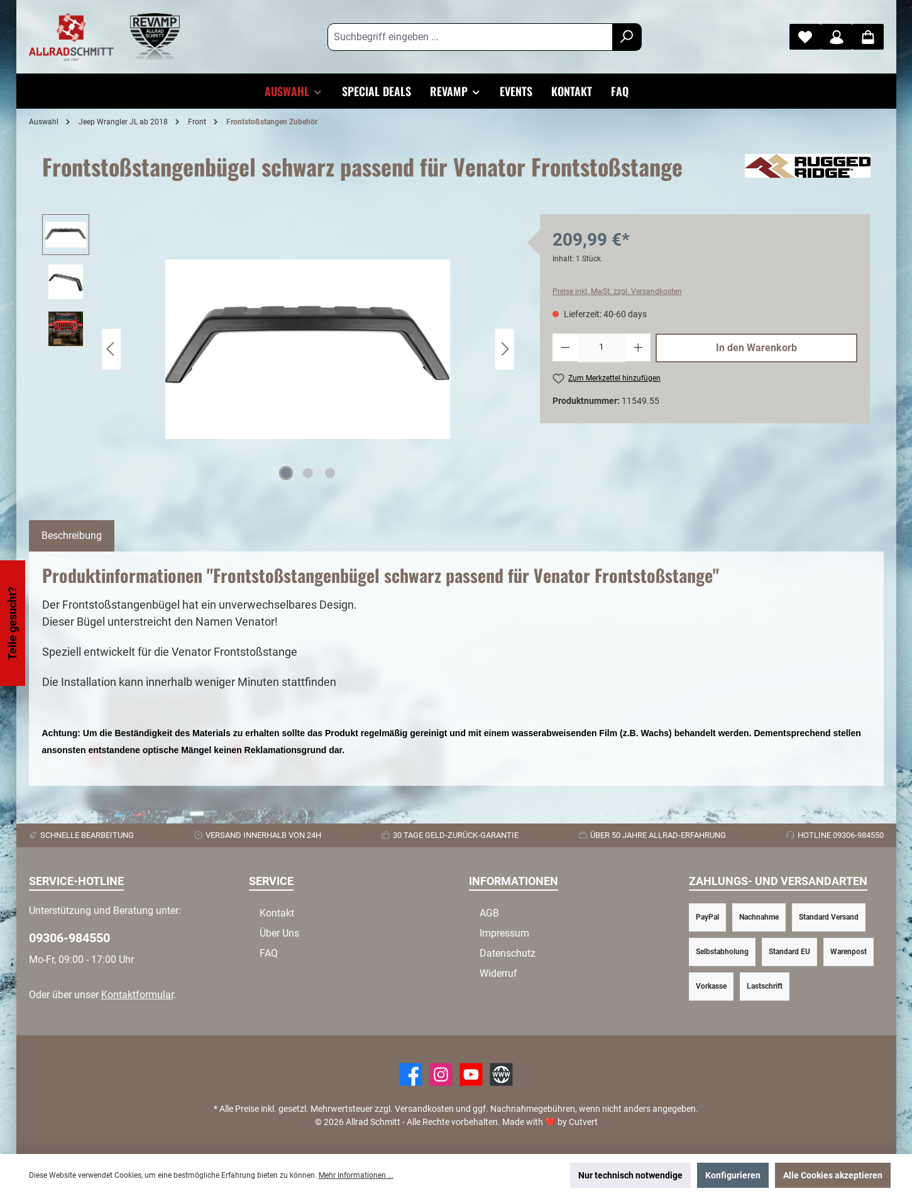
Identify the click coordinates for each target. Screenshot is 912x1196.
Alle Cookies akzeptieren (832, 1175)
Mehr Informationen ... (356, 1175)
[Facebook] (411, 1074)
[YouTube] (471, 1074)
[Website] (501, 1074)
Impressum (504, 933)
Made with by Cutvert (550, 1122)
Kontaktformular (137, 995)
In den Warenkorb (756, 348)
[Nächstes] (504, 349)
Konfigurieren (733, 1175)
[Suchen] (627, 37)
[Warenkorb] (868, 37)
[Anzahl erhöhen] (638, 348)
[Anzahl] (601, 348)
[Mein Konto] (836, 37)
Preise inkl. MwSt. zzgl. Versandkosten (617, 291)
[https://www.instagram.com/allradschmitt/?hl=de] (441, 1074)
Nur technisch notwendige (630, 1175)
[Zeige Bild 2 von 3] (308, 473)
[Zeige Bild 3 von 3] (330, 473)
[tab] (71, 536)
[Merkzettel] (805, 37)
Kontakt (277, 913)
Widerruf (498, 973)
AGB (489, 913)
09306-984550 (69, 937)
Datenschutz (508, 953)
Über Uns (279, 933)
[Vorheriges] (111, 349)
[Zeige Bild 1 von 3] (286, 473)
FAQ (269, 953)
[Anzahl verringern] (565, 348)
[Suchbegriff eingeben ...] (470, 37)
